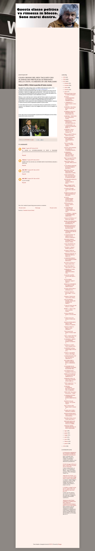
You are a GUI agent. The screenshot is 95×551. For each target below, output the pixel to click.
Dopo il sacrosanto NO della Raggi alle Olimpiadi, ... (70, 158)
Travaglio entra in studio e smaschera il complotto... (70, 411)
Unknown (24, 159)
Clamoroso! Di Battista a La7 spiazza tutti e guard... (70, 218)
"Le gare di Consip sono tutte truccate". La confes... (70, 306)
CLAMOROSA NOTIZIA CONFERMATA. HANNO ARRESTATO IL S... (70, 397)
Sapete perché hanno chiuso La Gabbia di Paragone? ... (70, 94)
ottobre (66, 87)
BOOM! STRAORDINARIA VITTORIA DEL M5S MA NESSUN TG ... (70, 222)
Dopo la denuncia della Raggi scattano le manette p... (70, 407)
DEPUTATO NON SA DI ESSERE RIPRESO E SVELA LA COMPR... (69, 422)
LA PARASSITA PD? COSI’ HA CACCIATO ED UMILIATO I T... (70, 357)
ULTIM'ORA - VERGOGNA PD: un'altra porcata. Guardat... (70, 117)
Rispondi (24, 155)
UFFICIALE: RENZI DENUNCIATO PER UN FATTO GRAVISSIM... (70, 427)
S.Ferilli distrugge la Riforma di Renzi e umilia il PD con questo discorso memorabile (69, 465)
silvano (23, 148)
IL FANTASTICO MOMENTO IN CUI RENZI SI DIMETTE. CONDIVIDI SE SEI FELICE (69, 454)
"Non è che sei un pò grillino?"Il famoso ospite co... (70, 332)
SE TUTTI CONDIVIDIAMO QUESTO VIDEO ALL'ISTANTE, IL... (69, 199)
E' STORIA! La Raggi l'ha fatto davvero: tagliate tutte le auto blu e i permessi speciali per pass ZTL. (69, 489)
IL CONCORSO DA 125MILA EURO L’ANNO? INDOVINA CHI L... (69, 209)
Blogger (59, 544)
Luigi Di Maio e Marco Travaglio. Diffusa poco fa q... (70, 162)
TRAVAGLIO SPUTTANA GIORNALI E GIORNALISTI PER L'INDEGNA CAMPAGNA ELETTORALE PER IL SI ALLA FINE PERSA (69, 503)
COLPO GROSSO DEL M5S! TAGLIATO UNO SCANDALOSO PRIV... (70, 176)
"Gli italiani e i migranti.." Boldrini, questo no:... (69, 248)
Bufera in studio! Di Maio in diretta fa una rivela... (70, 135)
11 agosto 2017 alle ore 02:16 (33, 159)
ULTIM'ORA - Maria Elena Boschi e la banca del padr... (70, 108)
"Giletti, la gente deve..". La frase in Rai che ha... (70, 384)
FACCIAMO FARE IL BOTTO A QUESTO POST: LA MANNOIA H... (69, 362)
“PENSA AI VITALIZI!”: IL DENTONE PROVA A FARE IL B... (70, 255)
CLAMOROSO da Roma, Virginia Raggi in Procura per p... (70, 349)
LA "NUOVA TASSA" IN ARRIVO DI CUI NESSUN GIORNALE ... (70, 236)
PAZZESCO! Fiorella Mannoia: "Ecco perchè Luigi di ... (69, 402)
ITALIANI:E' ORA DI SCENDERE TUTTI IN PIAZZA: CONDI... (69, 240)
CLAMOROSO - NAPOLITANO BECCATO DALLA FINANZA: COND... (69, 154)
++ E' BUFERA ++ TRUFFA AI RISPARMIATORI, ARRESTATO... (70, 215)
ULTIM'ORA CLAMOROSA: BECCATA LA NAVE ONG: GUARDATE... (69, 388)
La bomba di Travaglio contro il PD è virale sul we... (69, 190)
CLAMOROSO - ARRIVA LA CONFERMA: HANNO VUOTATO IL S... (69, 341)
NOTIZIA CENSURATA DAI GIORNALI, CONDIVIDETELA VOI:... (69, 139)
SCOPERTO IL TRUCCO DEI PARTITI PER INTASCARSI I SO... (69, 113)
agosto (65, 91)
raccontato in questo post (41, 89)
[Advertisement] (31, 38)
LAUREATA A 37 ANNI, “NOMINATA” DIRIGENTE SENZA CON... (69, 271)
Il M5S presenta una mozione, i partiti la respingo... (68, 204)
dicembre (66, 83)
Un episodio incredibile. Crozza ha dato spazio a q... (69, 276)
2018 (64, 79)
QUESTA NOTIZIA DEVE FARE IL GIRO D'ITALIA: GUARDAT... (70, 323)
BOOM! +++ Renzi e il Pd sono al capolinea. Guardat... (69, 310)
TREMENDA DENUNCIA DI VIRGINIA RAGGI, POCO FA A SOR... (70, 227)
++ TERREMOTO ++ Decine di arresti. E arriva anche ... (70, 104)
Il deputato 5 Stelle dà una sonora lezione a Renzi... (70, 297)
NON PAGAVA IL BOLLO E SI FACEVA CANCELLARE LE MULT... (70, 181)
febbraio (66, 441)
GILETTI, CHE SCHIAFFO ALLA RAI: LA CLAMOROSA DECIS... (70, 149)
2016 (64, 446)
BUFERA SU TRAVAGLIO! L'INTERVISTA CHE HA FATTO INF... (70, 231)
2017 (64, 81)
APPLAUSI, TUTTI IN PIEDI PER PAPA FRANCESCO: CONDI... (70, 171)
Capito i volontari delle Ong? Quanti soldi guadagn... (70, 336)
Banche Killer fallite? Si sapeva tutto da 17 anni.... (70, 266)
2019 (64, 77)
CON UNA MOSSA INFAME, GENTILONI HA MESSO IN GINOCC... (69, 301)
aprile (65, 437)
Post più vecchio (53, 207)
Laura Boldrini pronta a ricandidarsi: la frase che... (70, 371)
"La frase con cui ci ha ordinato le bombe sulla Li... (69, 319)
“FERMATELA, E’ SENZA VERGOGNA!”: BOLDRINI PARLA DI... (70, 122)
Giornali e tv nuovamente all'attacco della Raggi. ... (70, 353)
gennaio (66, 443)
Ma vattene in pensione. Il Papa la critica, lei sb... (69, 263)
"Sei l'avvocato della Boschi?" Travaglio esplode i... (68, 144)
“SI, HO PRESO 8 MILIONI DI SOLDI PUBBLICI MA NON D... (70, 167)
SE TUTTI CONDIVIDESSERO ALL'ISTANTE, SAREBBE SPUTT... (69, 98)
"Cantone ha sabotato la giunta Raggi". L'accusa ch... (69, 293)
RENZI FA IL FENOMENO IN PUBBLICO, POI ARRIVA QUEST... (70, 285)
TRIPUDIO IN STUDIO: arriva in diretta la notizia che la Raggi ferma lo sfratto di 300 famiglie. (69, 477)
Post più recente (22, 207)
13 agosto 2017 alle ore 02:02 (33, 178)
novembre (66, 85)
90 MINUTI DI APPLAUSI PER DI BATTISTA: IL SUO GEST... (70, 194)
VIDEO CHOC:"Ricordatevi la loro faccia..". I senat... (70, 393)
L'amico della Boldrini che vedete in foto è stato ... (69, 244)
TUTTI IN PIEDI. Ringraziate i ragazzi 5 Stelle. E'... (69, 281)
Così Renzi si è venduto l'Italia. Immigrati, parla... (70, 345)
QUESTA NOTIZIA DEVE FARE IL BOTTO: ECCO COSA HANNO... (70, 415)
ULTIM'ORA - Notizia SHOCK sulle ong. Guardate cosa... (69, 131)
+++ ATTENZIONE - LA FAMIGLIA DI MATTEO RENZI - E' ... (70, 126)
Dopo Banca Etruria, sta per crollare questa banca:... (70, 418)
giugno (66, 433)
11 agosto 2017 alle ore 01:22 (32, 148)
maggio (66, 435)
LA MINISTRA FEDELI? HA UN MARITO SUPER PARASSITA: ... (70, 259)
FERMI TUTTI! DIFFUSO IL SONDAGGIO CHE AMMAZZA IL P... (70, 375)
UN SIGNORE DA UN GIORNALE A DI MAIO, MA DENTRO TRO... (70, 367)
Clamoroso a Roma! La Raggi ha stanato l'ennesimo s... (69, 328)
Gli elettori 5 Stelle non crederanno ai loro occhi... (70, 251)
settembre (66, 89)
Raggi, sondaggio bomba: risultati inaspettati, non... (70, 186)
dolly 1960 (24, 170)
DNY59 (50, 544)
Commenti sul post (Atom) (28, 210)
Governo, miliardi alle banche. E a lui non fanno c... (70, 314)
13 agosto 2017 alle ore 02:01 (33, 170)
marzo (65, 439)
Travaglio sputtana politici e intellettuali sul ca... (70, 289)
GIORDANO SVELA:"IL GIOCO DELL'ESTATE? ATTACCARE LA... (70, 380)
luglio (65, 430)
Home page (37, 207)
